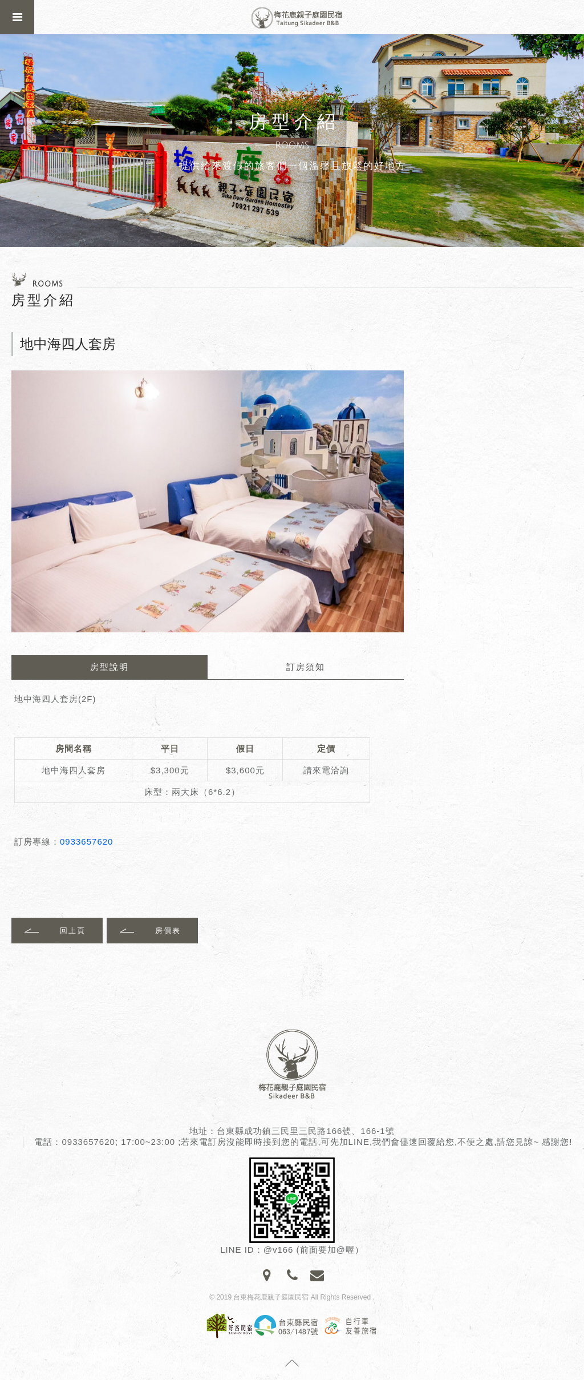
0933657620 (86, 841)
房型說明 (109, 667)
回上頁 (73, 930)
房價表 (168, 930)
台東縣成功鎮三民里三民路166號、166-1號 (305, 1131)
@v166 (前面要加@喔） (313, 1249)
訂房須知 (305, 667)
